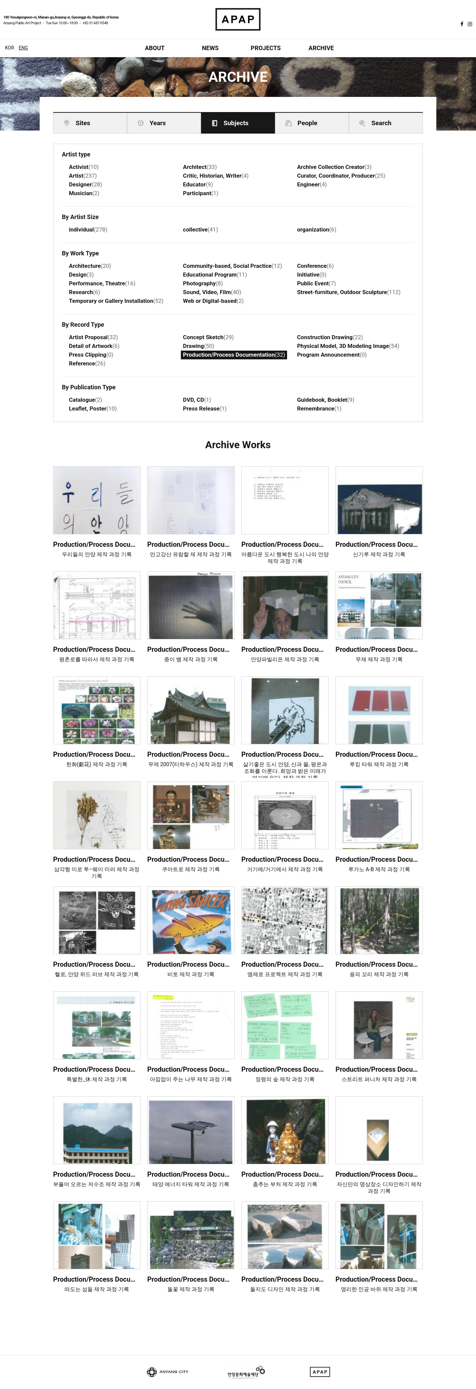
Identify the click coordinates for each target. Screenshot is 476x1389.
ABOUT (155, 47)
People (307, 123)
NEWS (210, 47)
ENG (23, 47)
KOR (9, 47)
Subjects (236, 123)
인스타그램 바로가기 (469, 24)
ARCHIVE (321, 47)
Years (158, 123)
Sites (83, 123)
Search (381, 123)
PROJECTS (266, 47)
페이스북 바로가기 (461, 24)
